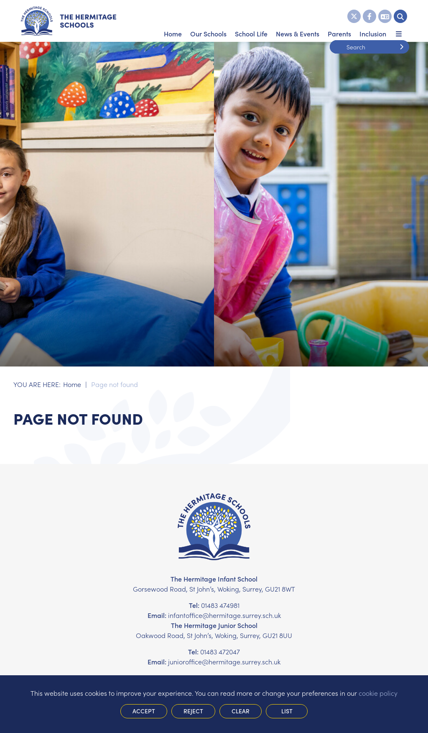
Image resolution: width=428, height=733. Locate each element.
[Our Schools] (208, 21)
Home (72, 384)
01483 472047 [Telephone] (220, 651)
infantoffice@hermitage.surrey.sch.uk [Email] (224, 615)
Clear (241, 711)
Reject (193, 711)
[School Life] (251, 21)
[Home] (68, 21)
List (287, 711)
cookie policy (378, 692)
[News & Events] (298, 21)
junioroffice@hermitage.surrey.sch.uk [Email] (224, 661)
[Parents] (339, 21)
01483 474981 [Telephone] (220, 605)
